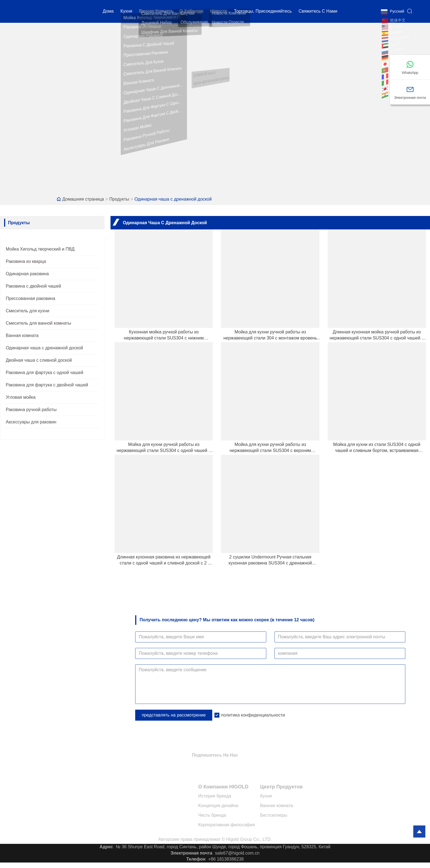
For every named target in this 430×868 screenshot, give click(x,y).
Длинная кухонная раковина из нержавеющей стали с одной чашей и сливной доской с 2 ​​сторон (164, 560)
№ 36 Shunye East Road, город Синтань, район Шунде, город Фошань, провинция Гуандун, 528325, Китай (223, 846)
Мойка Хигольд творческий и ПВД (40, 249)
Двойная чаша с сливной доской (39, 360)
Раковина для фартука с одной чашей (44, 372)
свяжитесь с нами (318, 12)
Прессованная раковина (30, 298)
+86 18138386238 (226, 859)
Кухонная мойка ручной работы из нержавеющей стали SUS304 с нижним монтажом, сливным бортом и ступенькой (163, 335)
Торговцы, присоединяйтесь (263, 12)
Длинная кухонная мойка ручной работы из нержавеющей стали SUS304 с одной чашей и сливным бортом (377, 335)
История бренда (214, 796)
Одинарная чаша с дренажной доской (173, 199)
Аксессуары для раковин (31, 422)
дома (108, 12)
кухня (126, 12)
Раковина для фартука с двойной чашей (47, 385)
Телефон (195, 859)
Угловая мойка (21, 397)
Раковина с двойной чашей (33, 286)
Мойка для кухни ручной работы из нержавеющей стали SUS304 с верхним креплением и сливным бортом (270, 448)
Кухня (266, 796)
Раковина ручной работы (31, 409)
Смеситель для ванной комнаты (38, 323)
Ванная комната (155, 12)
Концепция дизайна (218, 805)
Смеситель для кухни (27, 310)
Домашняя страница (83, 199)
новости (218, 12)
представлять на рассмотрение (174, 715)
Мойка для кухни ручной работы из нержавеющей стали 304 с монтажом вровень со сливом (270, 335)
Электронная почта (191, 853)
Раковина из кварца (26, 261)
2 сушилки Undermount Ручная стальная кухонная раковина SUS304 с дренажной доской (270, 560)
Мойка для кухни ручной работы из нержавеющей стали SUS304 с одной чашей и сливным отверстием (164, 448)
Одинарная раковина (27, 273)
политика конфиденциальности (253, 715)
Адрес (106, 846)
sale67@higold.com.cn (237, 853)
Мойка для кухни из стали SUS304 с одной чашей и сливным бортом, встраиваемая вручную (376, 448)
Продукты (119, 199)
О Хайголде (191, 12)
